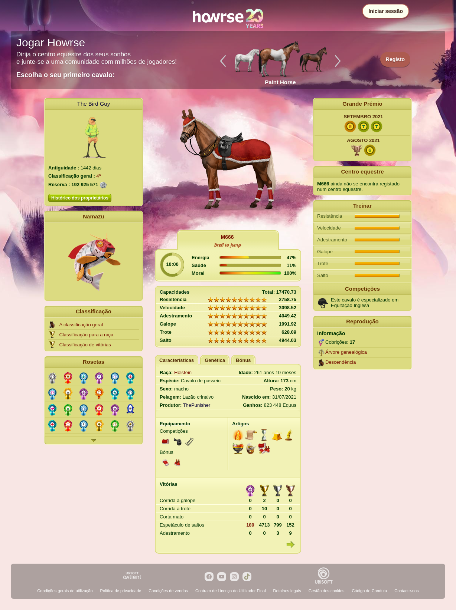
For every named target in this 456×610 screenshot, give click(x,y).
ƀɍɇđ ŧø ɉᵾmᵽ (227, 245)
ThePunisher (197, 405)
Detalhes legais (287, 590)
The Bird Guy (93, 103)
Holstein (183, 372)
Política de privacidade (120, 590)
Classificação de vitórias (85, 344)
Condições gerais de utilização (64, 590)
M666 (227, 237)
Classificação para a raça (86, 334)
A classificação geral (81, 324)
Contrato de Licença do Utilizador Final (230, 590)
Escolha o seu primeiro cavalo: (65, 75)
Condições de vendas (168, 590)
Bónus (243, 360)
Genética (215, 360)
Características (176, 360)
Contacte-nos (406, 590)
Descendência (340, 362)
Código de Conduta (369, 590)
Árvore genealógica (346, 352)
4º (98, 176)
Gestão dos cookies (327, 590)
